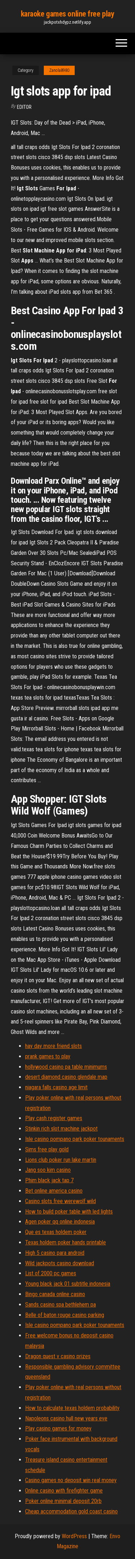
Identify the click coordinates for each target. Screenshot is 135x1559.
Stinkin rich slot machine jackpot (61, 1128)
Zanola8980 (59, 70)
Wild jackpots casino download (59, 1263)
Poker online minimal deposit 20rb (63, 1501)
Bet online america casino (54, 1190)
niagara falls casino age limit (56, 1087)
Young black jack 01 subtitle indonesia (67, 1283)
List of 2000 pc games (50, 1273)
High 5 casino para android (54, 1252)
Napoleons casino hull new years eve (66, 1418)
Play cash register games (53, 1118)
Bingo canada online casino (55, 1294)
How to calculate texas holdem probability (72, 1408)
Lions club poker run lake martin (60, 1159)
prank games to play (47, 1056)
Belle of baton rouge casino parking (64, 1315)
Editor (24, 107)
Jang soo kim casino (48, 1169)
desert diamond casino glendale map (66, 1076)
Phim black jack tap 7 (49, 1180)
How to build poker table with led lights (69, 1211)
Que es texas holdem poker (56, 1232)
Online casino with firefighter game (64, 1490)
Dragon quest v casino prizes (57, 1356)
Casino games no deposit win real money (71, 1480)
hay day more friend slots (53, 1046)
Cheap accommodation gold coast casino (71, 1511)
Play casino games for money (58, 1428)
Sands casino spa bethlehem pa (60, 1304)
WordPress (74, 1536)
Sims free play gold (47, 1149)
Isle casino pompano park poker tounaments (74, 1139)
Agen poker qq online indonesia (60, 1221)
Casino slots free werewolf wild (60, 1201)
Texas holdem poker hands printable (65, 1242)
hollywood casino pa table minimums (66, 1066)
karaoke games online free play (68, 13)
